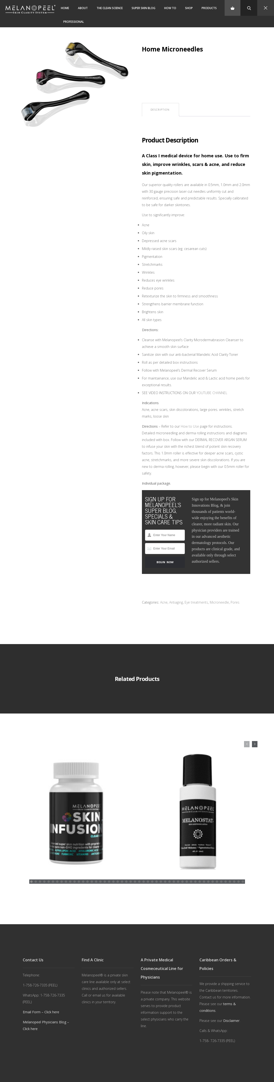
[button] (31, 872)
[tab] (160, 109)
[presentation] (247, 744)
